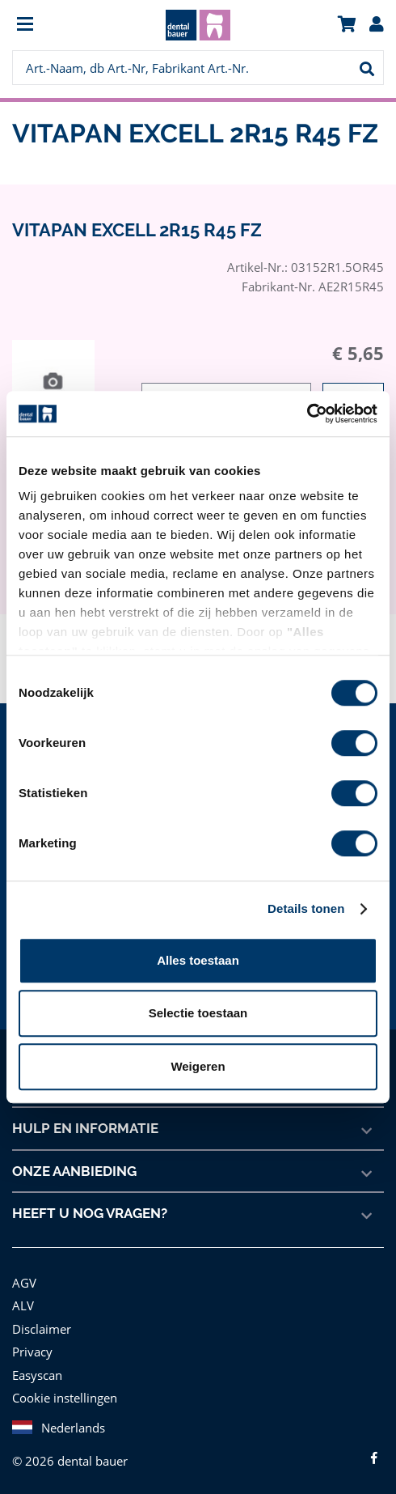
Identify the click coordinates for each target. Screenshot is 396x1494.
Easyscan (38, 1375)
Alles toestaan (198, 960)
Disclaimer (40, 1328)
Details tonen (306, 908)
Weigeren (198, 1066)
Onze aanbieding (74, 1171)
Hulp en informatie (84, 1128)
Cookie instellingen (63, 1397)
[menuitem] (58, 25)
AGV (25, 1282)
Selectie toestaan (198, 1013)
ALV (23, 1305)
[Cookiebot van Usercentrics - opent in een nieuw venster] (306, 413)
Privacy (32, 1351)
